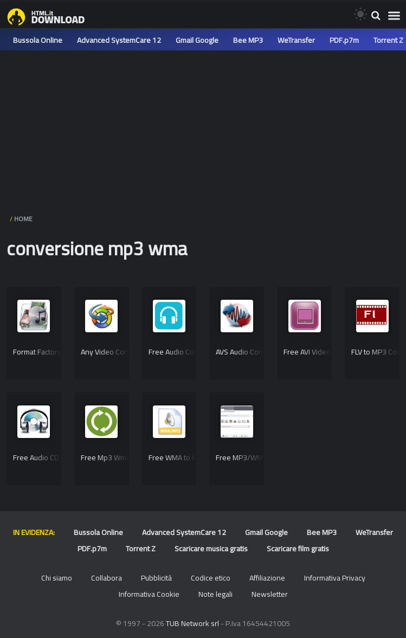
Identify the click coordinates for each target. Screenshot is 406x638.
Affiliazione (267, 578)
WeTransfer (296, 40)
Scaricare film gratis (298, 549)
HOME (23, 218)
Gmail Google (197, 40)
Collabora (106, 578)
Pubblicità (156, 578)
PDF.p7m (344, 40)
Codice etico (210, 578)
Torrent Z (388, 40)
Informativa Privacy (334, 578)
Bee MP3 (248, 40)
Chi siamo (56, 578)
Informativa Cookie (149, 594)
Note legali (215, 594)
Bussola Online (37, 40)
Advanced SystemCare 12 (119, 40)
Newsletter (270, 594)
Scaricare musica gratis (211, 549)
